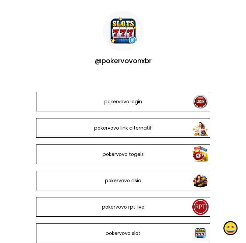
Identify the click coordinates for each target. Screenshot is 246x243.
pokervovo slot (123, 233)
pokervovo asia (123, 180)
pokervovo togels (122, 154)
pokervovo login (123, 101)
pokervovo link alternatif (123, 128)
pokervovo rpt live (123, 207)
